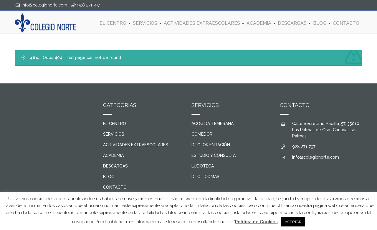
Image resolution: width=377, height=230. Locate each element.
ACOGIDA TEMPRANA (212, 123)
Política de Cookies (256, 221)
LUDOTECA (202, 166)
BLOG (319, 23)
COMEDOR (201, 134)
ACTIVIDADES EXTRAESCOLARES (202, 23)
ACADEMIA (259, 23)
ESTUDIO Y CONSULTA (213, 155)
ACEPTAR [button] (293, 222)
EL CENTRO (113, 23)
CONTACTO (346, 23)
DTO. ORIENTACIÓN (210, 144)
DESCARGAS (292, 23)
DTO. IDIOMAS (205, 176)
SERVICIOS (145, 23)
